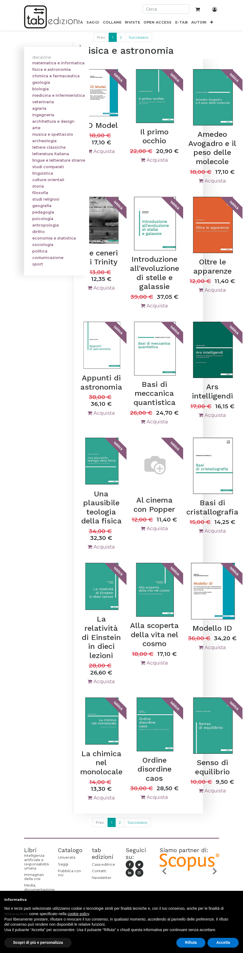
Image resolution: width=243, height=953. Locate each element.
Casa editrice (103, 864)
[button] (211, 23)
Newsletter (101, 877)
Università (66, 857)
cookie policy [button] (78, 914)
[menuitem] (93, 23)
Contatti (99, 871)
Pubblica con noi (69, 873)
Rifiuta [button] (191, 942)
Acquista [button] (101, 151)
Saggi (63, 864)
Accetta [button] (223, 942)
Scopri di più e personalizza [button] (38, 942)
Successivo (138, 37)
